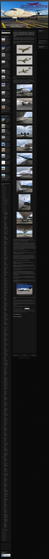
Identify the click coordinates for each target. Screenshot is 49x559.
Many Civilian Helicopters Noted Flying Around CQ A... (5, 214)
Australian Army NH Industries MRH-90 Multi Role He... (5, 485)
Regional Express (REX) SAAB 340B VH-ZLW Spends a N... (5, 238)
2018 (3, 196)
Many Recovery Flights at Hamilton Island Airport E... (5, 248)
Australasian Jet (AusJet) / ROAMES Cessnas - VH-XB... (5, 521)
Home (25, 355)
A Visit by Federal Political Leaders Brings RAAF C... (5, 263)
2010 (3, 540)
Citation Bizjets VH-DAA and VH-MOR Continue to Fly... (5, 475)
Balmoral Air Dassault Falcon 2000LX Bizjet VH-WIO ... (5, 439)
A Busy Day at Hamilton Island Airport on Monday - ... (5, 369)
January (4, 530)
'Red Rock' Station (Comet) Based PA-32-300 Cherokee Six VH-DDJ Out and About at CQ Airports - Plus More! (6, 132)
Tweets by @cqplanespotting (41, 43)
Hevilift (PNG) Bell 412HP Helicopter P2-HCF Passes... (5, 455)
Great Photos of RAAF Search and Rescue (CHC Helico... (5, 374)
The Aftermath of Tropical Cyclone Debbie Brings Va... (5, 269)
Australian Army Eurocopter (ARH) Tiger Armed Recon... (5, 339)
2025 (3, 187)
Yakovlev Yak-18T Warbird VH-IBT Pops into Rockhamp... (5, 495)
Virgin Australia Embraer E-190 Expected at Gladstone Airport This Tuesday (6, 163)
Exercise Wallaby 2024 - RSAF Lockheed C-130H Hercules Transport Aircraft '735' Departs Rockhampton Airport (6, 170)
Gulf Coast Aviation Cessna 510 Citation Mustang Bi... (5, 404)
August (4, 204)
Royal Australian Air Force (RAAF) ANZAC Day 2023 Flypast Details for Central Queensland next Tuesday (6, 101)
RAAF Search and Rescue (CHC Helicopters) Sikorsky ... (5, 284)
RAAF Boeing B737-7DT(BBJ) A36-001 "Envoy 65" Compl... (5, 511)
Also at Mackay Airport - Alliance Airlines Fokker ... (5, 424)
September (5, 203)
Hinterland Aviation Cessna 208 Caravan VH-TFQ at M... (5, 314)
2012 (3, 537)
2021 (3, 192)
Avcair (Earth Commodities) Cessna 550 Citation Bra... (5, 365)
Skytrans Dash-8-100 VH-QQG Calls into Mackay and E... (5, 229)
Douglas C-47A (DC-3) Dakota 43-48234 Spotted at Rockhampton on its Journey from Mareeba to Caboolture (6, 78)
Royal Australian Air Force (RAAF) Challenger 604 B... (5, 429)
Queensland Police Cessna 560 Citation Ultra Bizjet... (5, 319)
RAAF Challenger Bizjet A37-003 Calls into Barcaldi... (5, 500)
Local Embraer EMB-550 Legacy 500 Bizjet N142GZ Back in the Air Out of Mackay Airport (6, 144)
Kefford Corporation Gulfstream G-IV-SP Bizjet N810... (5, 344)
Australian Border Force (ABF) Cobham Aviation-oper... (5, 480)
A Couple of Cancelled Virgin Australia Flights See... (5, 393)
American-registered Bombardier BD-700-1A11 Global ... (5, 324)
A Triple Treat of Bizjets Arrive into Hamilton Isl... (5, 388)
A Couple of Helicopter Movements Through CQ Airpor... (5, 354)
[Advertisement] (6, 546)
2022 (3, 191)
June (4, 207)
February (4, 529)
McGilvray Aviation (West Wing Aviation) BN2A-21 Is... (5, 398)
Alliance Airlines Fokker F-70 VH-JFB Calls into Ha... (5, 459)
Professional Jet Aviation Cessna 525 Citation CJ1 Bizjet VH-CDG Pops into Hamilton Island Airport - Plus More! (6, 138)
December (5, 199)
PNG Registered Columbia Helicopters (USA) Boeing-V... (5, 409)
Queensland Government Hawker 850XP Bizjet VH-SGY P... (5, 516)
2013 (3, 536)
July (4, 205)
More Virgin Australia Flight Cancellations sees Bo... (5, 350)
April (4, 209)
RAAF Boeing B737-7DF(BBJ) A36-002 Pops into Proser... (5, 329)
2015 (3, 533)
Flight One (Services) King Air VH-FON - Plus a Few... (5, 415)
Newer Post (15, 355)
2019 (3, 195)
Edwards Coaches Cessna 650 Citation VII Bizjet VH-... (5, 334)
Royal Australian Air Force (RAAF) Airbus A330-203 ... (5, 470)
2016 (3, 532)
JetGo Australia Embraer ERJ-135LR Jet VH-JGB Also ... (5, 259)
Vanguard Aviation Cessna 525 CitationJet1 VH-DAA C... (5, 490)
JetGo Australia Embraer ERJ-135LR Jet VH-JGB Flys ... (5, 233)
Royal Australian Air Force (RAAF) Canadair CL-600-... (5, 223)
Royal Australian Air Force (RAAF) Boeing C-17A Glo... (5, 279)
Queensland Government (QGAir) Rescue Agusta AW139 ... (5, 273)
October (4, 201)
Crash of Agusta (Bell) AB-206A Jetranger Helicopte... (5, 379)
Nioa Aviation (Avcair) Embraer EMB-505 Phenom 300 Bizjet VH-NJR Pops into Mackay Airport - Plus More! (6, 157)
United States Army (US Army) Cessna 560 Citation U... (5, 289)
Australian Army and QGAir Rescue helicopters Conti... (5, 253)
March (4, 211)
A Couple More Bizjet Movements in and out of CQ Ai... (5, 465)
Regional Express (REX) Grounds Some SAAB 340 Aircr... (5, 359)
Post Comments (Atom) (26, 357)
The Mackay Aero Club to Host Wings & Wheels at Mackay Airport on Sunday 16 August (6, 150)
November (5, 200)
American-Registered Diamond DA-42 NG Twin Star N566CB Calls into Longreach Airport (6, 72)
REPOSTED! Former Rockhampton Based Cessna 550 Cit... (5, 449)
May (4, 208)
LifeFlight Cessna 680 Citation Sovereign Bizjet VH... (5, 243)
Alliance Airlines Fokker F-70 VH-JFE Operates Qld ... (5, 505)
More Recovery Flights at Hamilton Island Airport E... (5, 219)
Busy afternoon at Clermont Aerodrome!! (7, 126)
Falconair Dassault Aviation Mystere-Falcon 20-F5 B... (5, 299)
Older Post (34, 355)
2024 (3, 188)
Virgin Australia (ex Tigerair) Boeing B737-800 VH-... (5, 445)
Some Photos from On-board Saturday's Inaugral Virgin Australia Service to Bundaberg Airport (6, 49)
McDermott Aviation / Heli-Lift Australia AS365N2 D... (5, 309)
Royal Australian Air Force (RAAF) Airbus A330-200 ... (5, 434)
